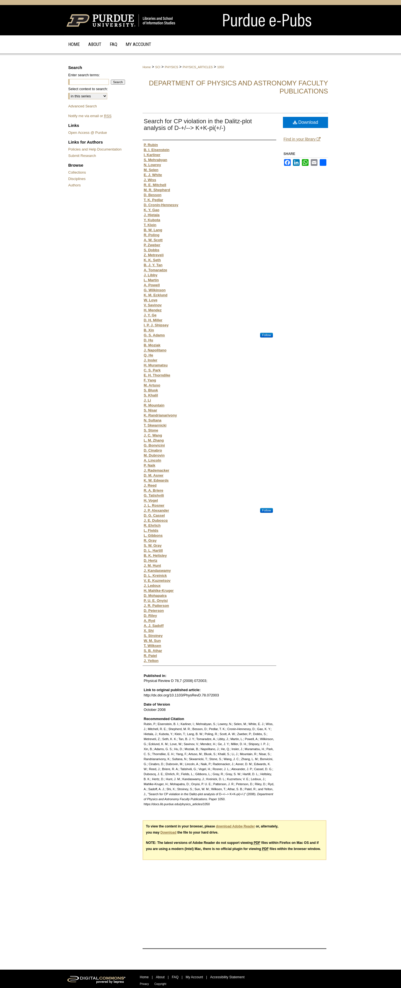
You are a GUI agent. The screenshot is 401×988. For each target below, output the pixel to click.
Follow (266, 335)
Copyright (160, 983)
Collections (77, 172)
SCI (157, 67)
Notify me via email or (89, 116)
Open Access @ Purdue (87, 132)
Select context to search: (88, 89)
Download (305, 122)
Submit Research (82, 156)
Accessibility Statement (227, 977)
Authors (74, 185)
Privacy (144, 983)
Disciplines (76, 179)
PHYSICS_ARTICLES (198, 67)
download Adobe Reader (235, 826)
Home (147, 67)
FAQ (175, 977)
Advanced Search (82, 106)
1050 (220, 67)
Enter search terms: (84, 75)
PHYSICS (171, 67)
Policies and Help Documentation (95, 149)
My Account (194, 977)
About (160, 977)
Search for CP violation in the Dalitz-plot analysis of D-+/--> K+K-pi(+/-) (198, 124)
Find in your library (302, 139)
